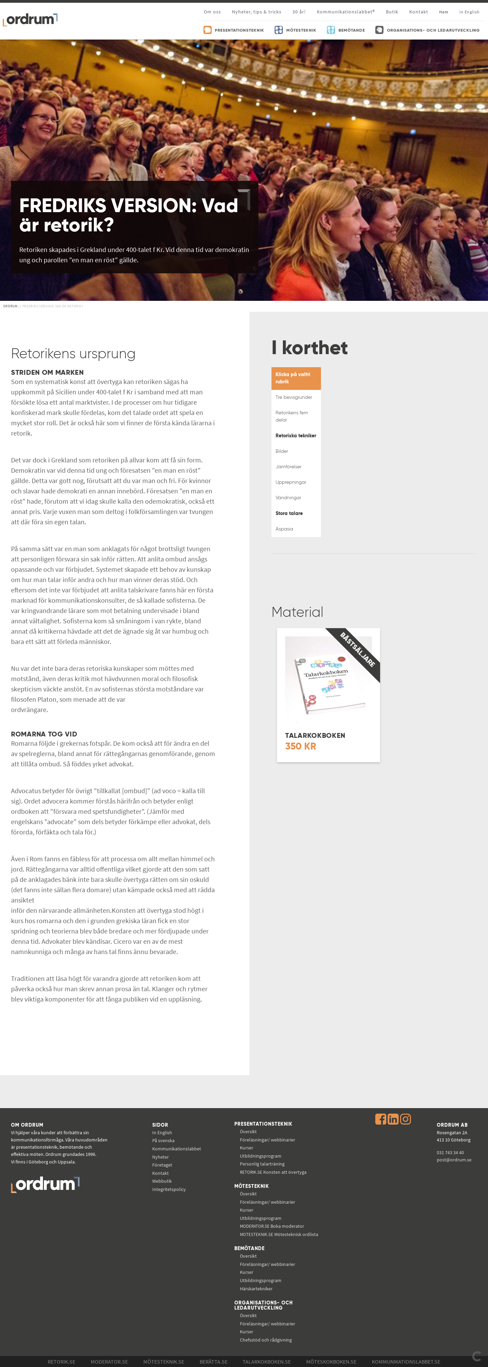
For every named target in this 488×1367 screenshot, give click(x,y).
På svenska (163, 1140)
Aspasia (284, 529)
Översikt (248, 1131)
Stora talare (289, 513)
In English (162, 1132)
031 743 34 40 (450, 1152)
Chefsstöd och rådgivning (266, 1340)
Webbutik (162, 1181)
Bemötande (249, 1248)
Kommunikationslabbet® (346, 12)
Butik (392, 12)
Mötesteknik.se (163, 1361)
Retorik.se (61, 1361)
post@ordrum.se (454, 1160)
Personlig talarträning (262, 1164)
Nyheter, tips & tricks (256, 12)
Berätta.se (214, 1361)
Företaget (162, 1165)
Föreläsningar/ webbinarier (267, 1140)
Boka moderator (272, 1226)
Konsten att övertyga (273, 1172)
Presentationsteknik (263, 1124)
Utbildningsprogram (260, 1156)
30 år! (299, 12)
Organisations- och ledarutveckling (263, 1306)
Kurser (246, 1148)
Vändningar (288, 497)
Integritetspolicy (169, 1189)
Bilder (282, 451)
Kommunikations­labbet (176, 1149)
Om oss (212, 12)
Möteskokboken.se (331, 1361)
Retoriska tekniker (296, 436)
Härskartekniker (256, 1289)
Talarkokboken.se (267, 1361)
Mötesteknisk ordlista (279, 1234)
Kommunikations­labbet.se (406, 1361)
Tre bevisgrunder (294, 397)
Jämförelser (288, 466)
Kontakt (418, 12)
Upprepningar (291, 482)
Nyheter (160, 1157)
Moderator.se (109, 1361)
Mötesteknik (251, 1186)
